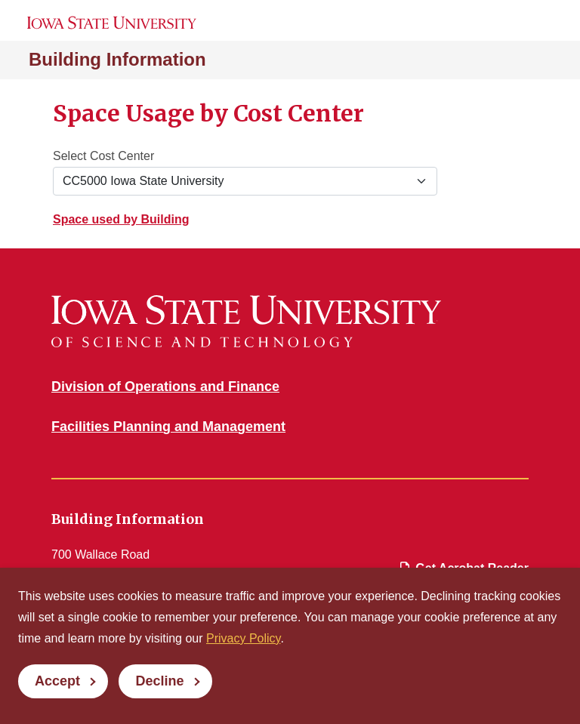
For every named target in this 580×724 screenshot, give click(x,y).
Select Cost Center (103, 155)
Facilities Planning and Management (168, 426)
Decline (159, 681)
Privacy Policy (243, 638)
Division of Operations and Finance (165, 386)
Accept (57, 681)
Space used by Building (121, 219)
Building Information (117, 59)
